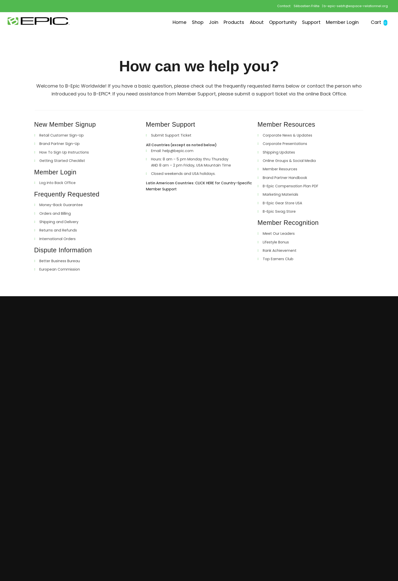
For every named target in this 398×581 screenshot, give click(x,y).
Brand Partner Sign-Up (59, 143)
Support (299, 21)
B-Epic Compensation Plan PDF (290, 186)
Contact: (284, 6)
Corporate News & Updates (287, 135)
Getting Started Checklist (62, 160)
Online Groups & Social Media (289, 160)
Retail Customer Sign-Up (61, 135)
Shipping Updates (279, 152)
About (235, 21)
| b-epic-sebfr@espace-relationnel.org (355, 6)
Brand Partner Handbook (285, 177)
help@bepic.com (177, 150)
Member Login (336, 21)
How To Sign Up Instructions (64, 152)
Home (143, 21)
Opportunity (266, 21)
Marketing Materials (280, 194)
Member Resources (280, 169)
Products (209, 21)
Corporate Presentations (285, 143)
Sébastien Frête (307, 6)
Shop (165, 21)
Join (185, 21)
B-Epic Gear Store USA (282, 203)
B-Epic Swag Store (279, 211)
